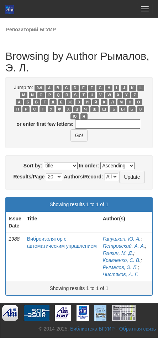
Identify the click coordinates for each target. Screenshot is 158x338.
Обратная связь (137, 329)
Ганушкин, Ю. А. (122, 239)
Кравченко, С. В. (122, 260)
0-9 (39, 88)
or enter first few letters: (44, 124)
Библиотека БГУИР (92, 329)
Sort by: (32, 165)
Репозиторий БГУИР (31, 29)
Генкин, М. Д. (118, 253)
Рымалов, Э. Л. (120, 267)
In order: (89, 165)
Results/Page (28, 176)
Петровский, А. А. (124, 246)
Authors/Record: (83, 176)
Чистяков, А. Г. (120, 274)
